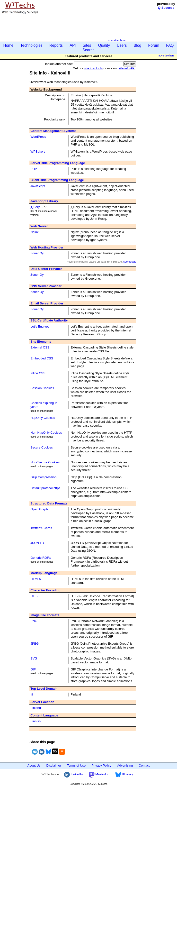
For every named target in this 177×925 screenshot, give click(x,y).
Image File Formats (44, 615)
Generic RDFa (40, 557)
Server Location (42, 702)
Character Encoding (45, 590)
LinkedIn (73, 774)
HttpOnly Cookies (42, 418)
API (73, 45)
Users (122, 45)
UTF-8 (34, 596)
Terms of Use (76, 765)
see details (129, 261)
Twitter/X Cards (41, 528)
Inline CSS (37, 373)
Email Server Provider (46, 303)
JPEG (34, 643)
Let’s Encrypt (39, 326)
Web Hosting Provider (46, 247)
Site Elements (40, 341)
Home (8, 45)
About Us (33, 765)
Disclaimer (53, 765)
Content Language (44, 715)
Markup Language (43, 573)
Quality (104, 45)
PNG (33, 621)
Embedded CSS (41, 358)
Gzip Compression (43, 477)
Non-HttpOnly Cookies (46, 432)
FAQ (170, 45)
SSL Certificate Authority (49, 320)
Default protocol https (45, 488)
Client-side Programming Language (57, 180)
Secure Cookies (41, 447)
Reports (56, 45)
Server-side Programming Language (57, 163)
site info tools (93, 68)
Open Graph (39, 509)
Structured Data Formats (48, 503)
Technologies (31, 45)
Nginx (34, 232)
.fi (31, 694)
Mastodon (99, 774)
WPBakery (37, 151)
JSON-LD (37, 543)
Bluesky (124, 774)
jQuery (35, 207)
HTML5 (35, 579)
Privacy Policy (101, 765)
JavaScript (37, 186)
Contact (144, 765)
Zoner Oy (37, 253)
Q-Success (166, 7)
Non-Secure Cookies (45, 462)
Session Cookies (42, 388)
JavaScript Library (44, 201)
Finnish (35, 721)
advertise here (117, 40)
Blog (137, 45)
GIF (33, 669)
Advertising (125, 765)
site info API (127, 68)
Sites (87, 45)
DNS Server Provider (46, 286)
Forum (153, 45)
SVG (33, 658)
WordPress (38, 136)
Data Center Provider (46, 269)
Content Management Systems (53, 131)
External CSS (39, 347)
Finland (35, 708)
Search (88, 50)
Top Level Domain (43, 688)
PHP (33, 169)
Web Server (39, 226)
